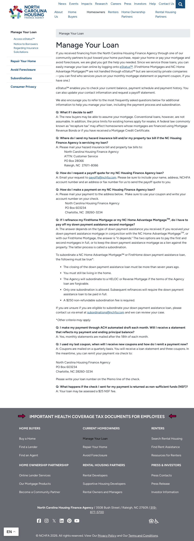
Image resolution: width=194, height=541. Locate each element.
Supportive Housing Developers (104, 483)
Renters (113, 12)
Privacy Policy (107, 535)
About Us (58, 14)
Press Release (160, 483)
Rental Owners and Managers (102, 492)
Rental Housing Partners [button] (104, 465)
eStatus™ (126, 67)
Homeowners (96, 12)
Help (152, 3)
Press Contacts (161, 475)
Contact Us (166, 3)
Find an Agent (28, 455)
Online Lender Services (34, 475)
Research (101, 3)
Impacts (86, 3)
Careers (116, 3)
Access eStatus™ (24, 39)
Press (127, 3)
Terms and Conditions (143, 535)
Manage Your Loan (24, 32)
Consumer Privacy (23, 86)
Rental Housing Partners (165, 14)
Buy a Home (27, 438)
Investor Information (165, 492)
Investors (140, 3)
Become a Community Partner (39, 492)
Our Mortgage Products (35, 483)
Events (73, 3)
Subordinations (21, 78)
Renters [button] (157, 428)
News (62, 3)
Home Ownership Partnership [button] (44, 465)
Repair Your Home (23, 61)
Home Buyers (72, 14)
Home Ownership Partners (133, 14)
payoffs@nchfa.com (102, 177)
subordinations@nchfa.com (105, 312)
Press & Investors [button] (166, 465)
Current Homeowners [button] (101, 428)
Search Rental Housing (166, 438)
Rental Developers (95, 475)
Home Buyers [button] (29, 428)
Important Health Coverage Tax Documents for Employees (97, 416)
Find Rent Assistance (165, 447)
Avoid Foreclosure (23, 69)
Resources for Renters (166, 455)
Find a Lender (28, 447)
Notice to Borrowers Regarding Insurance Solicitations (26, 48)
